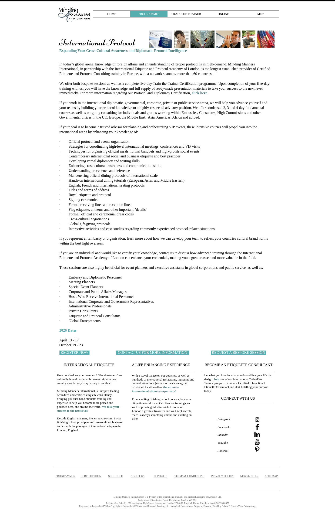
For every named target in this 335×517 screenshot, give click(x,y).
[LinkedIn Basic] (257, 434)
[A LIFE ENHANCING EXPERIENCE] (162, 365)
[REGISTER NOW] (74, 352)
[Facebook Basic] (257, 427)
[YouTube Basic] (257, 442)
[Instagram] (257, 419)
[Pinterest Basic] (257, 449)
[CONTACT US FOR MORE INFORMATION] (152, 352)
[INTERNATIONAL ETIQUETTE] (89, 365)
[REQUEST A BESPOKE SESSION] (238, 352)
